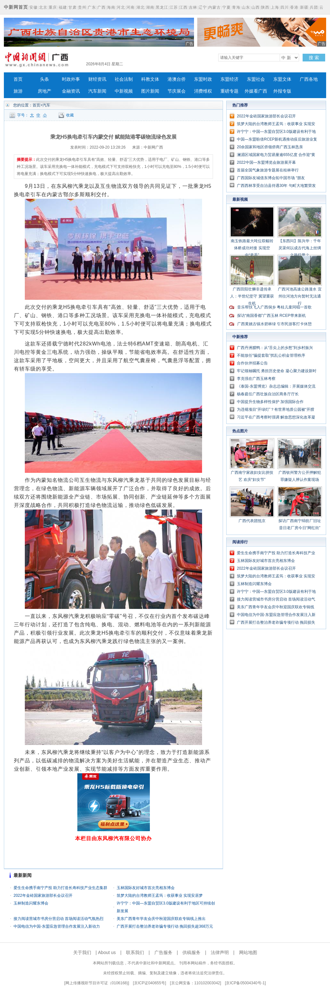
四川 (284, 7)
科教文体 (150, 79)
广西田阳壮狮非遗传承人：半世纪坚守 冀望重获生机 (252, 296)
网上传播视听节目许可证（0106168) (96, 983)
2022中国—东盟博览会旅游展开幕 (266, 162)
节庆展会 (177, 91)
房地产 (44, 91)
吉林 (193, 7)
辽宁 (203, 7)
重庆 (53, 7)
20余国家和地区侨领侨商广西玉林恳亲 (270, 147)
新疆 (304, 7)
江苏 (174, 7)
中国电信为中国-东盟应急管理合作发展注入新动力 (57, 926)
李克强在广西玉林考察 (256, 378)
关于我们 (82, 952)
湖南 (150, 7)
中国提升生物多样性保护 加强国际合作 (270, 402)
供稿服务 (191, 952)
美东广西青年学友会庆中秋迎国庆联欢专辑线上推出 (161, 918)
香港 (294, 7)
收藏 (70, 115)
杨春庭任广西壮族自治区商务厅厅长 (268, 394)
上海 (275, 7)
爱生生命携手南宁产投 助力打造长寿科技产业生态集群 (60, 888)
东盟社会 (256, 79)
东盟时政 (203, 79)
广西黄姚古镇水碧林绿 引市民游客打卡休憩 (274, 324)
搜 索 (314, 57)
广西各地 (309, 79)
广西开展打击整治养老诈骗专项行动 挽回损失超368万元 (165, 926)
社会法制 (124, 79)
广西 (101, 7)
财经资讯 (97, 79)
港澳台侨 (177, 79)
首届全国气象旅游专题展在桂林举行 (268, 170)
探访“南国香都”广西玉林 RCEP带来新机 (271, 315)
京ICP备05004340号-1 (245, 983)
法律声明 (220, 952)
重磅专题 (229, 91)
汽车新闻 (97, 91)
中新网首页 (16, 7)
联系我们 (135, 952)
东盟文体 (282, 79)
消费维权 (203, 91)
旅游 (18, 91)
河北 (121, 7)
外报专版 (282, 91)
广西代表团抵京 (252, 521)
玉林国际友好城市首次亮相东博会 (146, 888)
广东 (92, 7)
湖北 (140, 7)
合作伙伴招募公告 (252, 363)
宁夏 (226, 7)
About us (107, 952)
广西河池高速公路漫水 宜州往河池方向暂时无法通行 (299, 296)
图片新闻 (150, 91)
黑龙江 (162, 7)
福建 (63, 7)
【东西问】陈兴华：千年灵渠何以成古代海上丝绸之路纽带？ (299, 248)
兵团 (314, 7)
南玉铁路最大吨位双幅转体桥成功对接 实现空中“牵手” (252, 248)
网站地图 (248, 952)
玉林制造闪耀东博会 (31, 903)
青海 (236, 7)
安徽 (33, 7)
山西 (255, 7)
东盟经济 (229, 79)
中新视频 (124, 91)
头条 (44, 79)
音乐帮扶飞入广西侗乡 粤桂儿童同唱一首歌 (274, 307)
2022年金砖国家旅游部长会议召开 (43, 895)
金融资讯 (71, 91)
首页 (18, 79)
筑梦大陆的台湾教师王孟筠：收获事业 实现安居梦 (160, 895)
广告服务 (163, 952)
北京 (43, 7)
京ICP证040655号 (149, 983)
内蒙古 (214, 7)
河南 (130, 7)
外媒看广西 (256, 91)
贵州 (82, 7)
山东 (246, 7)
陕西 (265, 7)
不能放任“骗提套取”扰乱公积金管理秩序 (271, 355)
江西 (183, 7)
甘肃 (72, 7)
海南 (111, 7)
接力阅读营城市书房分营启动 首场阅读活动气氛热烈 (58, 918)
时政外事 (71, 79)
